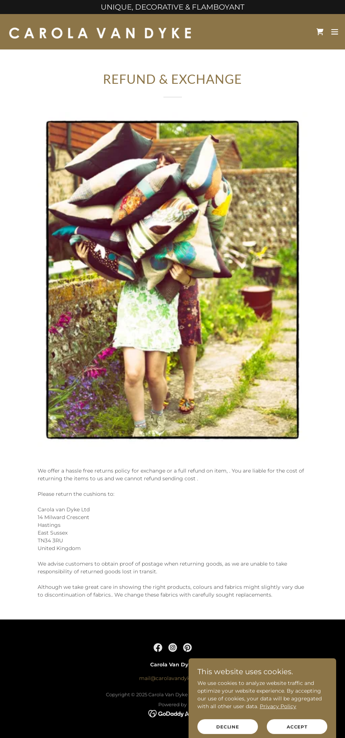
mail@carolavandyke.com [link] (172, 678)
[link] (100, 32)
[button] (334, 31)
